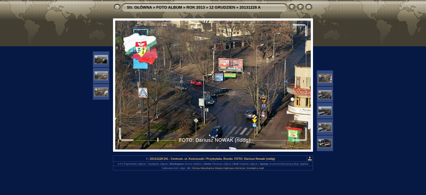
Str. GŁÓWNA (139, 7)
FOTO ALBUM (169, 7)
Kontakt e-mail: (255, 168)
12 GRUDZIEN (222, 7)
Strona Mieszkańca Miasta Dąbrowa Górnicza (218, 168)
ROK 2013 (195, 7)
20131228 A (250, 7)
